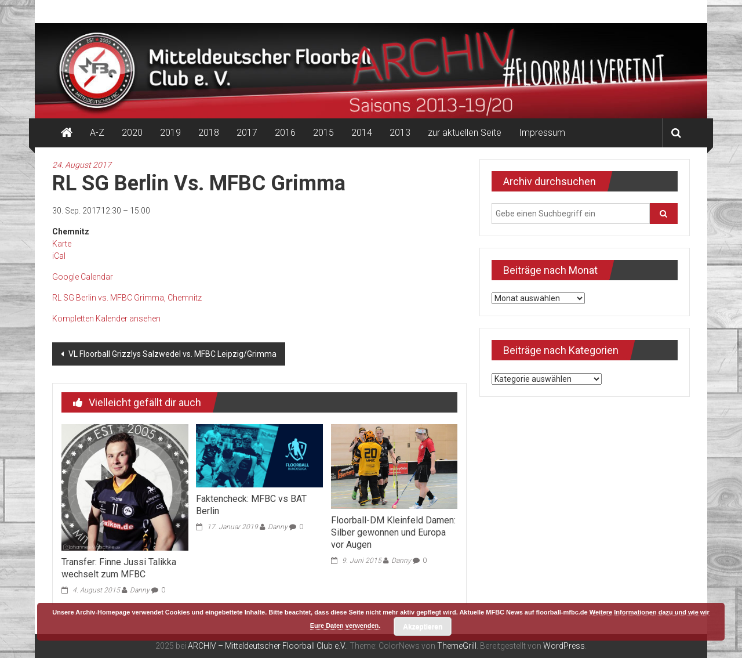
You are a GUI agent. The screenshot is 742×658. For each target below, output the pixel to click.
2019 (170, 132)
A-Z (97, 132)
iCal (59, 256)
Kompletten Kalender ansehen (106, 318)
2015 (323, 132)
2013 (400, 132)
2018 (208, 132)
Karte (61, 243)
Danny (140, 590)
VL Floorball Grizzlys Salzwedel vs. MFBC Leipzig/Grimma (172, 354)
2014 (361, 132)
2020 (132, 132)
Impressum (542, 132)
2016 (285, 132)
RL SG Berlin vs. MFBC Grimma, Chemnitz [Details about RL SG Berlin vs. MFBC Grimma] (127, 297)
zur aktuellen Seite (464, 132)
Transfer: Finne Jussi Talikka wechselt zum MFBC (118, 568)
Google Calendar (82, 276)
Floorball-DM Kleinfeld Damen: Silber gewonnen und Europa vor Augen (393, 532)
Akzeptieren (422, 627)
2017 (247, 132)
